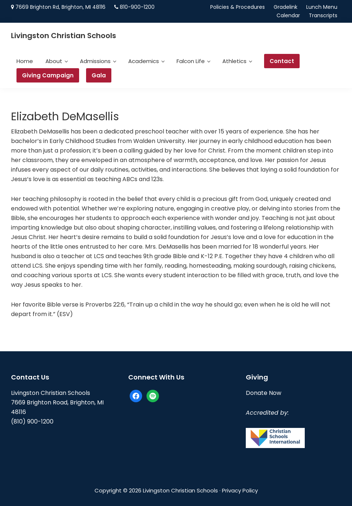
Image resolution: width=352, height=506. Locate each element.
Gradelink (285, 7)
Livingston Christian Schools (63, 35)
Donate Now (263, 393)
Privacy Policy (240, 490)
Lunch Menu (321, 7)
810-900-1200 (137, 7)
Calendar (288, 15)
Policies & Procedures (237, 7)
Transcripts (323, 15)
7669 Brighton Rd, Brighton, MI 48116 (60, 7)
